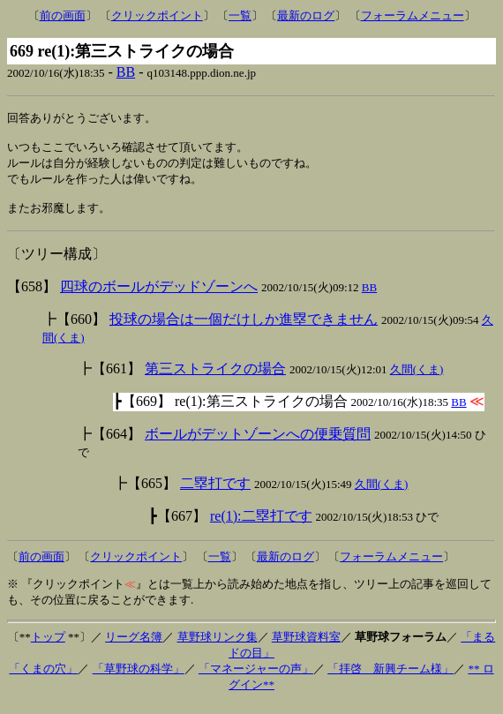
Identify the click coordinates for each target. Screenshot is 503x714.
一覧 (240, 15)
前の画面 (63, 15)
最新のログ (305, 15)
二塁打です (215, 492)
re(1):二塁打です (261, 525)
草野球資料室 (306, 646)
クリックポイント (157, 15)
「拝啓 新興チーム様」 (390, 678)
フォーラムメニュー (412, 15)
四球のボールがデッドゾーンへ (159, 296)
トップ (48, 646)
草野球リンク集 (217, 646)
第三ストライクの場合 (215, 378)
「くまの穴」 (43, 678)
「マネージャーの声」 (256, 678)
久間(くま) (417, 379)
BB (125, 71)
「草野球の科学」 (138, 678)
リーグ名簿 (133, 646)
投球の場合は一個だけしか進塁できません (243, 328)
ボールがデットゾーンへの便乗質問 (258, 443)
